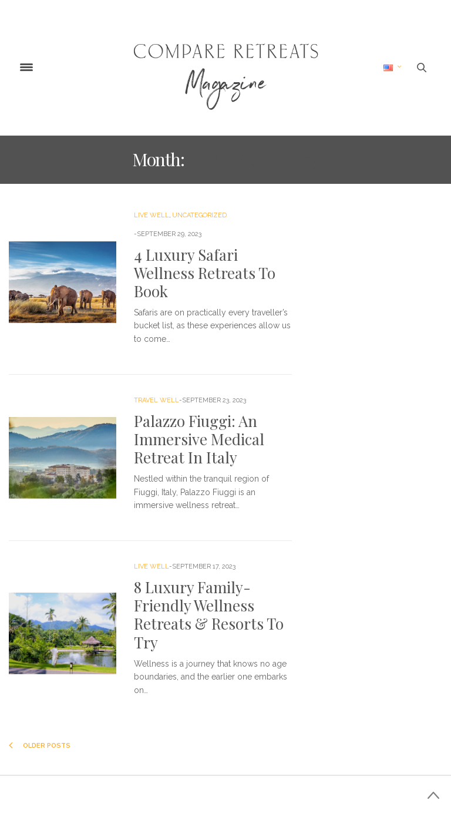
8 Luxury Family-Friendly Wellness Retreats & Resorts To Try (209, 615)
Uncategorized (199, 215)
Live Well (151, 215)
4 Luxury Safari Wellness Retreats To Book (204, 272)
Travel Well (156, 400)
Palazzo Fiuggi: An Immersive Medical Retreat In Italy (199, 439)
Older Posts (39, 746)
